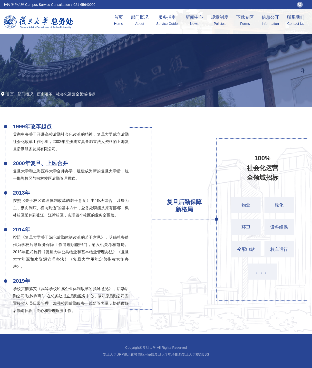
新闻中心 (194, 21)
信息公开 (270, 21)
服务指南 (167, 21)
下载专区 (245, 21)
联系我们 (295, 21)
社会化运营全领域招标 (75, 94)
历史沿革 (44, 94)
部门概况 (139, 21)
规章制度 (219, 21)
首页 (118, 21)
